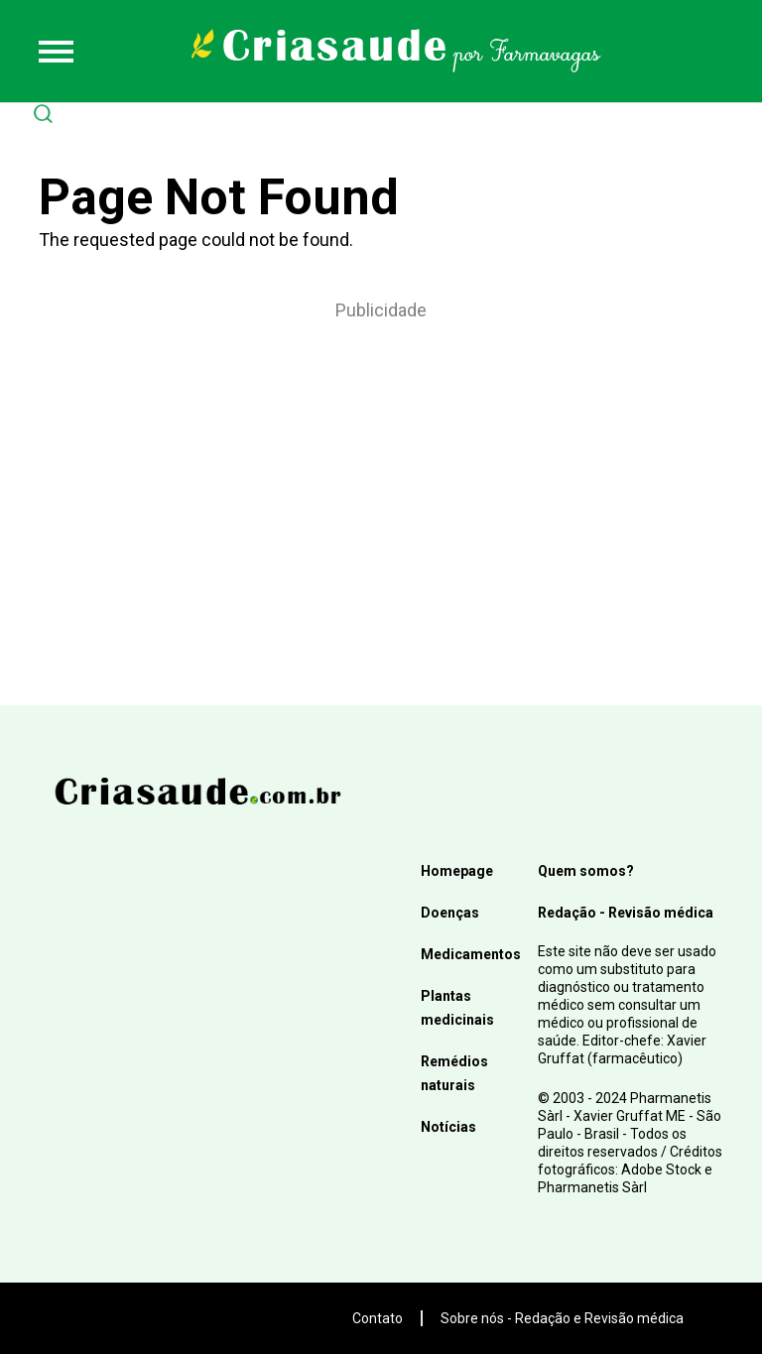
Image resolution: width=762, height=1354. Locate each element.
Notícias (448, 1127)
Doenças (450, 913)
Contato (377, 1318)
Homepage (457, 871)
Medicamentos (471, 954)
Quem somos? (586, 871)
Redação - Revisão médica (625, 913)
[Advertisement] (381, 487)
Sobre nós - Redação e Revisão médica (562, 1318)
